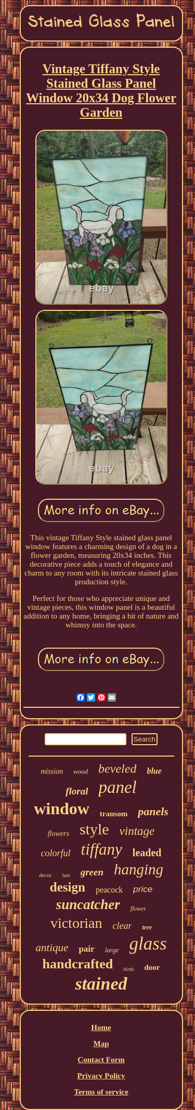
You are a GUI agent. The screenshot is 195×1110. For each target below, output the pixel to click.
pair (86, 949)
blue (154, 770)
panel (117, 787)
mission (52, 771)
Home (101, 1027)
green (92, 872)
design (67, 887)
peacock (109, 889)
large (112, 950)
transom (113, 814)
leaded (147, 852)
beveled (117, 768)
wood (80, 771)
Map (101, 1043)
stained (101, 983)
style (94, 829)
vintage (137, 831)
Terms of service (101, 1092)
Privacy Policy (101, 1076)
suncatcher (88, 904)
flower (139, 908)
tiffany (101, 849)
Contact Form (100, 1060)
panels (153, 811)
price (142, 889)
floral (77, 791)
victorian (76, 923)
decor (45, 875)
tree (147, 927)
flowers (58, 834)
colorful (56, 853)
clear (122, 926)
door (152, 967)
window (61, 808)
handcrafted (78, 963)
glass (148, 944)
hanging (138, 869)
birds (128, 969)
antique (51, 947)
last (66, 875)
